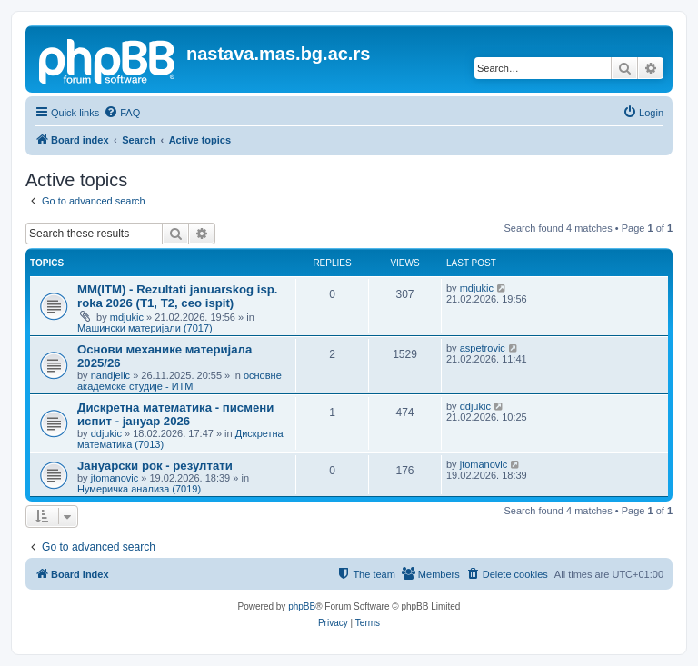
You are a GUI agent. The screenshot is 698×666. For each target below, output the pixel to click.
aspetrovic (482, 348)
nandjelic (110, 375)
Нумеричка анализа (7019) (139, 488)
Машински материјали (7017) (145, 328)
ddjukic (106, 433)
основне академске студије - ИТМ (179, 381)
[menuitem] (122, 113)
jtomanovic (115, 477)
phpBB (301, 606)
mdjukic (127, 317)
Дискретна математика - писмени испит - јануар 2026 (175, 414)
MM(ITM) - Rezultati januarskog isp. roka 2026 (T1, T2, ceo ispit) (177, 296)
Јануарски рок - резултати (155, 465)
